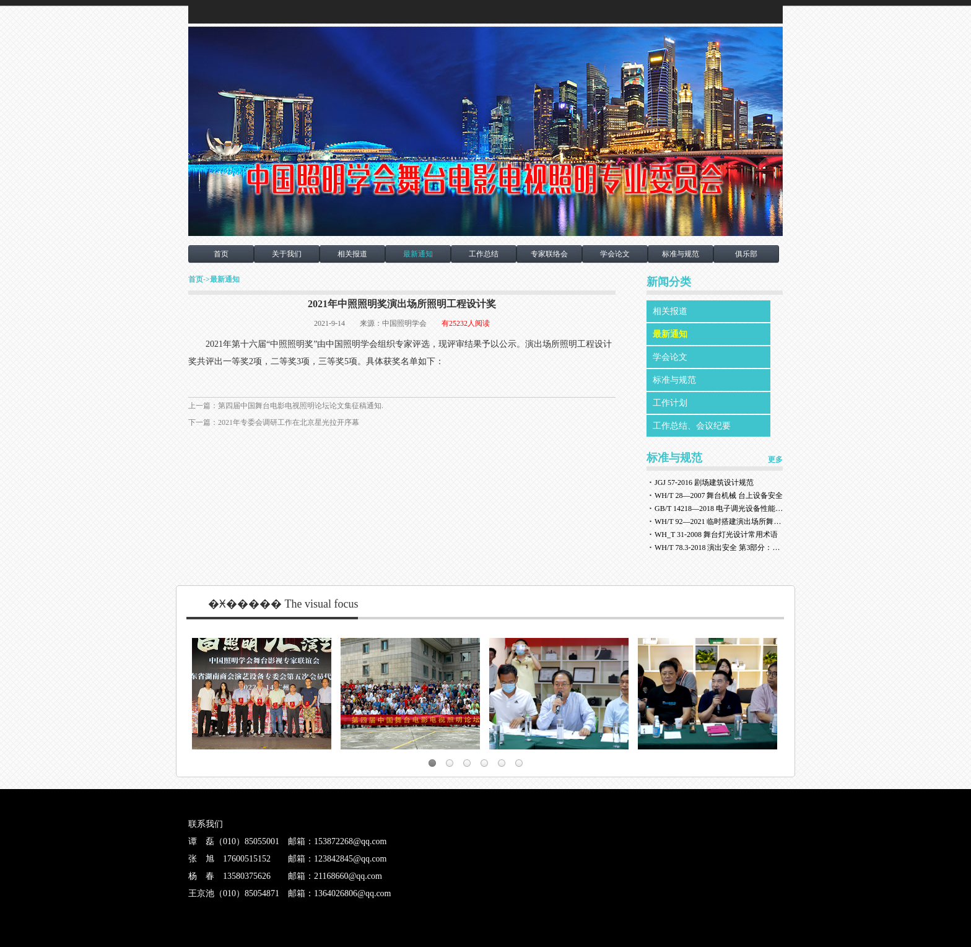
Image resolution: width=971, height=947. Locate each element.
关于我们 (287, 254)
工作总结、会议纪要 (692, 425)
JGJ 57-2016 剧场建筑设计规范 (704, 482)
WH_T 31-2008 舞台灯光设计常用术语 (716, 534)
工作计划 (670, 403)
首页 (221, 254)
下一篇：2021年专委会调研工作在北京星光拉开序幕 (273, 422)
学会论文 (615, 254)
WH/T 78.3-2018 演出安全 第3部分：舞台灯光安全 (720, 547)
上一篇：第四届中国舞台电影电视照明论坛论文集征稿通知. (285, 405)
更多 (775, 459)
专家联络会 (549, 254)
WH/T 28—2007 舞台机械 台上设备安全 (719, 495)
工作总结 (484, 254)
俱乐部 (746, 254)
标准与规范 (680, 254)
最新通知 (418, 254)
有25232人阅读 (466, 323)
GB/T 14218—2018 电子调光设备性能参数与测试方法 (720, 508)
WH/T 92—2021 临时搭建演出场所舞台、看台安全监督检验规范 (720, 521)
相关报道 (352, 254)
